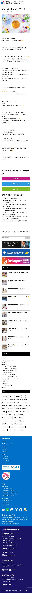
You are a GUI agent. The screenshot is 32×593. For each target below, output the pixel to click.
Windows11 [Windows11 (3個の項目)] (13, 420)
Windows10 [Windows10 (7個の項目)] (27, 405)
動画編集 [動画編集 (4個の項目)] (9, 411)
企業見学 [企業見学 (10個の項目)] (12, 405)
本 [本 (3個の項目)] (11, 417)
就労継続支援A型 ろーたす (8, 488)
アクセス (4, 446)
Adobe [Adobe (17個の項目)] (26, 399)
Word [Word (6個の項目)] (4, 408)
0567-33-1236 (7, 200)
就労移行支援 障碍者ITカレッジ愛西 (10, 492)
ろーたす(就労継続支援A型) (9, 370)
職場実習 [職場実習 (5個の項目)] (24, 408)
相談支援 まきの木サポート (8, 495)
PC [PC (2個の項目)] (18, 426)
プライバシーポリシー (7, 460)
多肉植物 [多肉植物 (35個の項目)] (17, 396)
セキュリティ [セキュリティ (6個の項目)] (10, 408)
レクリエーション (7, 385)
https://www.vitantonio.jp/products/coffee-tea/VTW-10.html (15, 94)
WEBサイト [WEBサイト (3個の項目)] (12, 414)
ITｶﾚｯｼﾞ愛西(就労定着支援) (9, 368)
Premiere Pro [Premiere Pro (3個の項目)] (5, 417)
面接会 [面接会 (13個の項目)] (19, 402)
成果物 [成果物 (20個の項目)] (12, 399)
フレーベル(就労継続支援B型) (10, 379)
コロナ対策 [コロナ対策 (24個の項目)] (5, 399)
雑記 (11, 11)
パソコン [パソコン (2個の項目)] (4, 430)
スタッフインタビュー (7, 360)
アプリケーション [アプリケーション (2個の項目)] (13, 430)
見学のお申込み (15, 178)
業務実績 (5, 381)
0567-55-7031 (7, 216)
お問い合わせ (15, 183)
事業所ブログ (5, 451)
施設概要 (4, 441)
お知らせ (5, 364)
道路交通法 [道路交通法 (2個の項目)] (5, 423)
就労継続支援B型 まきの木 (8, 490)
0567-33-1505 (7, 221)
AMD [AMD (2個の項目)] (23, 426)
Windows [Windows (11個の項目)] (5, 405)
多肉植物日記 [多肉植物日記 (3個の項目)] (19, 414)
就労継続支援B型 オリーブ (8, 500)
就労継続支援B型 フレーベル (9, 504)
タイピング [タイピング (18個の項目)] (19, 399)
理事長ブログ (6, 362)
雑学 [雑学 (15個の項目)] (4, 402)
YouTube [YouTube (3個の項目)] (4, 414)
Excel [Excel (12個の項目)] (25, 402)
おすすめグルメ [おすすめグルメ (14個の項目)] (11, 402)
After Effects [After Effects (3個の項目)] (5, 420)
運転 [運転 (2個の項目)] (11, 423)
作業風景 (5, 383)
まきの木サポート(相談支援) (9, 374)
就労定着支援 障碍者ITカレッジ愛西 (10, 493)
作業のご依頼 (15, 189)
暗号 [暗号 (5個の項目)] (3, 411)
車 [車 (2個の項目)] (20, 423)
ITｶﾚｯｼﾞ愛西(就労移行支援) (9, 366)
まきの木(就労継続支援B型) (9, 372)
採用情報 (4, 449)
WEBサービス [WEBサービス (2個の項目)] (5, 426)
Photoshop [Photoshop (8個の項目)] (19, 405)
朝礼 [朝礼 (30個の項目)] (23, 396)
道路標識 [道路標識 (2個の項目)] (13, 426)
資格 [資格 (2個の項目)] (16, 423)
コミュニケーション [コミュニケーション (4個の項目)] (24, 411)
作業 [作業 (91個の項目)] (11, 396)
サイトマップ (5, 462)
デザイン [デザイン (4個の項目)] (16, 411)
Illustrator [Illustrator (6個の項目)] (18, 408)
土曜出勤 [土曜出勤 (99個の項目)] (5, 396)
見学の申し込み (6, 456)
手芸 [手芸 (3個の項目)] (15, 417)
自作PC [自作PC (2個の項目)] (21, 430)
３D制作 (4, 358)
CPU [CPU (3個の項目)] (20, 417)
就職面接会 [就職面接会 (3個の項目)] (20, 420)
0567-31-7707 (7, 212)
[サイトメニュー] (30, 2)
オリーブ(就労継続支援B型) (9, 376)
